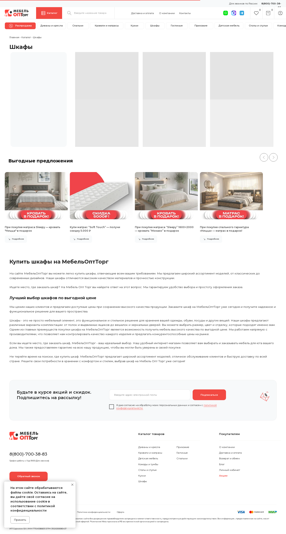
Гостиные (182, 452)
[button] (28, 476)
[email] (149, 394)
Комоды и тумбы (148, 464)
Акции (223, 475)
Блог (222, 464)
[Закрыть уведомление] (72, 485)
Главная (14, 37)
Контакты (185, 13)
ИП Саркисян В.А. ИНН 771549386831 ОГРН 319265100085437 (38, 528)
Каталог (26, 37)
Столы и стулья (147, 470)
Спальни (182, 458)
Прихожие (182, 447)
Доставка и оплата (142, 13)
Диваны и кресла (149, 447)
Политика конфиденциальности (93, 512)
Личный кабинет (229, 470)
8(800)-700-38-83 (28, 454)
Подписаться (209, 394)
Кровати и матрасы (150, 452)
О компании (167, 13)
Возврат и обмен (229, 458)
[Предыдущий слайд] (264, 157)
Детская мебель (148, 458)
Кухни (142, 475)
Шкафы (142, 481)
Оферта (120, 512)
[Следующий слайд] (273, 157)
